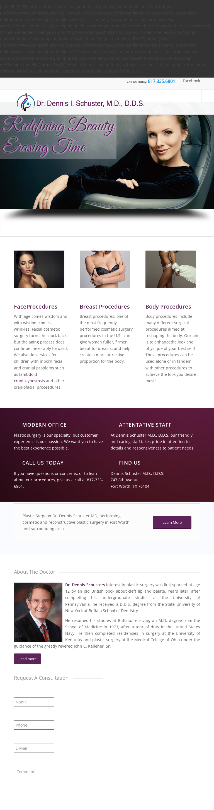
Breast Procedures (105, 306)
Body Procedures (168, 306)
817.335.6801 (161, 81)
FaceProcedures (35, 306)
